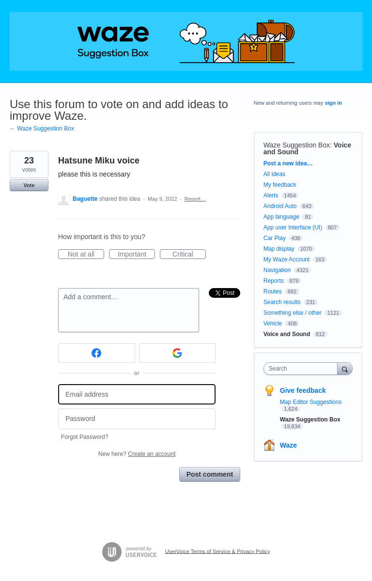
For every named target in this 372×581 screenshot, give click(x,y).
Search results (282, 302)
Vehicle (273, 323)
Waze (288, 445)
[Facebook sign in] (96, 353)
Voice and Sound (287, 334)
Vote (28, 185)
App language (281, 216)
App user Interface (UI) (293, 227)
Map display (279, 248)
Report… (195, 199)
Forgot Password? (84, 437)
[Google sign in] (177, 353)
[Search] (345, 368)
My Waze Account (287, 259)
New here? (136, 454)
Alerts (271, 195)
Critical (189, 254)
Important (136, 254)
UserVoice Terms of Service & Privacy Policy (217, 551)
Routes (273, 291)
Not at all (86, 254)
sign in (333, 103)
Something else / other (293, 312)
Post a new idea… (288, 163)
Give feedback (303, 390)
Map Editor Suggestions (310, 402)
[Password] (137, 418)
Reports (274, 280)
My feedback (280, 184)
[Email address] (137, 394)
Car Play (275, 238)
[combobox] (302, 368)
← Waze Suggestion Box (42, 128)
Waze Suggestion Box (297, 145)
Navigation (277, 270)
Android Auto (280, 206)
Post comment (209, 474)
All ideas (274, 174)
